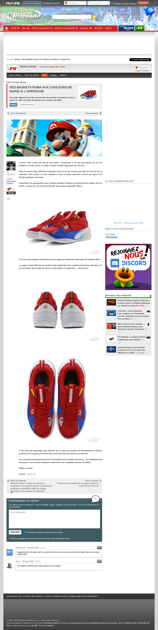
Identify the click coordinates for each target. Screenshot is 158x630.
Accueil (9, 59)
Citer (99, 547)
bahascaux (20, 547)
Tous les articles (32, 75)
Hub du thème (15, 75)
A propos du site (13, 596)
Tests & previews (40, 28)
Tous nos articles (46, 625)
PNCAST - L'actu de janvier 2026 (128, 223)
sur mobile (33, 625)
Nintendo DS (144, 623)
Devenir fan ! (144, 67)
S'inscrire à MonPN (32, 3)
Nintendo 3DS (131, 623)
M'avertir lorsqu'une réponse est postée (44, 532)
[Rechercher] (71, 17)
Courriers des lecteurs (32, 596)
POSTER (15, 532)
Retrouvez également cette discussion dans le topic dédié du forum (40, 538)
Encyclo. (84, 28)
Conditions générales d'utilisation (82, 596)
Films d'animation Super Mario (116, 16)
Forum (108, 28)
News (13, 28)
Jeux (24, 28)
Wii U (121, 623)
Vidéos (63, 75)
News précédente (18, 113)
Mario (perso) (111, 237)
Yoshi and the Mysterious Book (119, 18)
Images (53, 75)
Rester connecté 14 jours (124, 3)
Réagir (11, 193)
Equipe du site (59, 596)
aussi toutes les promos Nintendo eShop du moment (93, 623)
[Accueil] (6, 28)
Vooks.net (31, 474)
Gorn (18, 561)
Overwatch (113, 21)
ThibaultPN (10, 174)
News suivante (91, 113)
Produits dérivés (28, 66)
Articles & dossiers (65, 28)
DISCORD (98, 28)
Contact (47, 596)
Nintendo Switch (52, 623)
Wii (7, 625)
